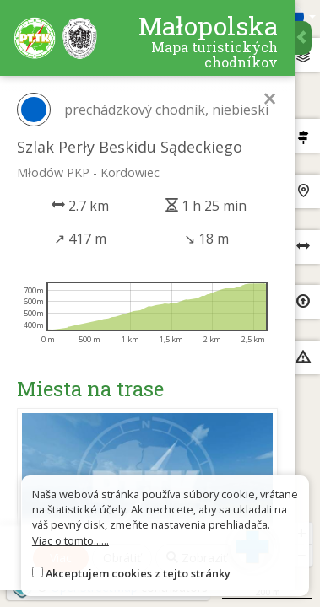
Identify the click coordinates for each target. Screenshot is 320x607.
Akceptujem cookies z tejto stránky (138, 573)
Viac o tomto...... (70, 540)
